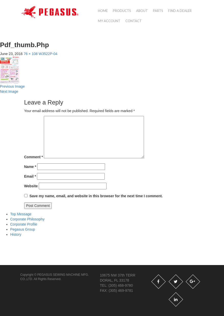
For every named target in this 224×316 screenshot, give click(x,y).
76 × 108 (31, 54)
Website (31, 186)
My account (109, 21)
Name (30, 167)
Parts (158, 11)
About (142, 11)
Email (30, 176)
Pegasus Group (22, 229)
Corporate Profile (23, 224)
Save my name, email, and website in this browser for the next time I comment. (96, 196)
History (15, 234)
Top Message (20, 214)
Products (122, 11)
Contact (133, 21)
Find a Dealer (180, 11)
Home (103, 11)
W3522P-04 (47, 54)
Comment (33, 157)
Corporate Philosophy (27, 219)
